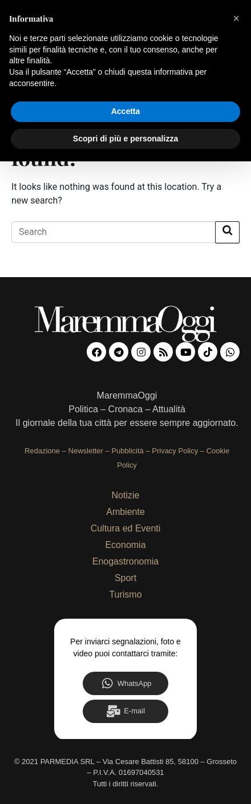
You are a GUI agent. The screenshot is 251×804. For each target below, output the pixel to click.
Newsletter (85, 450)
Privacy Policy (175, 450)
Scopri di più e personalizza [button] (125, 138)
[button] (236, 18)
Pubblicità (127, 450)
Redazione (42, 450)
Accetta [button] (125, 111)
